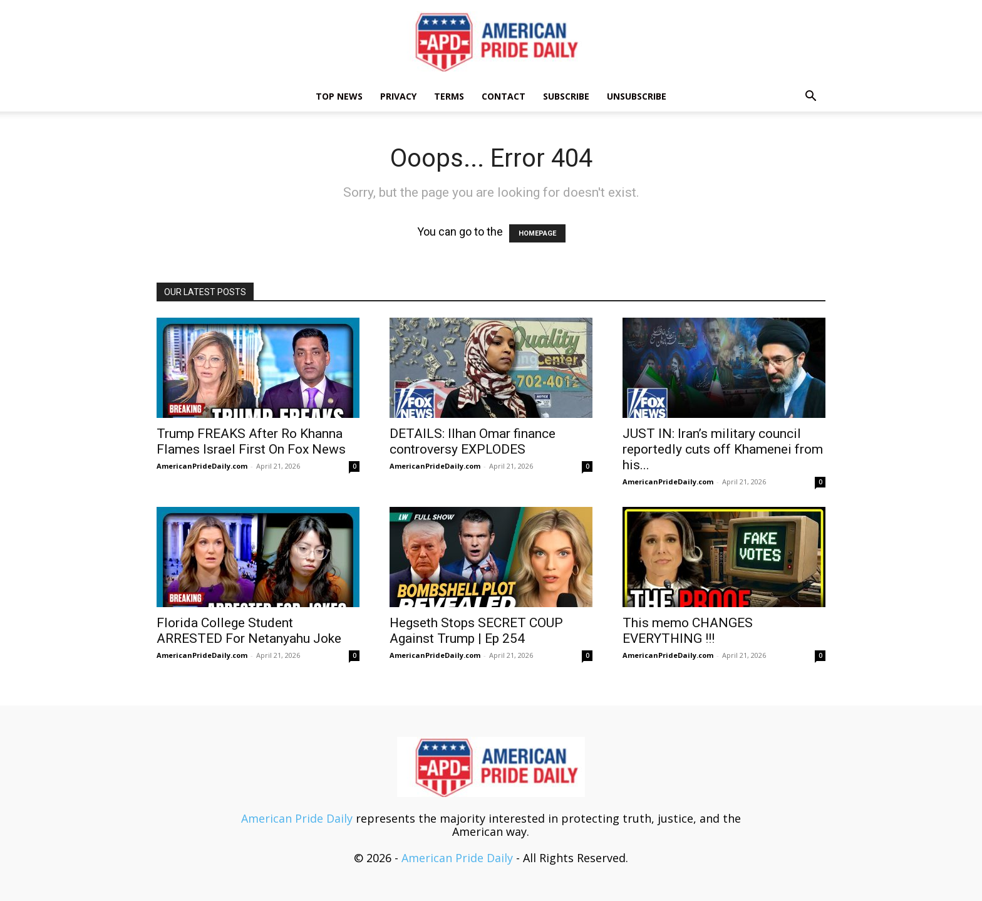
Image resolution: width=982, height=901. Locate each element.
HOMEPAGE (537, 233)
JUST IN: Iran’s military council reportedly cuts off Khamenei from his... (723, 449)
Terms (449, 96)
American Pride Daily (297, 818)
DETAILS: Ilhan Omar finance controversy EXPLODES (473, 441)
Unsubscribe (636, 96)
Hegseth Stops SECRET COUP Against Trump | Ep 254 (476, 630)
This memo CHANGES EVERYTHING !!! (688, 630)
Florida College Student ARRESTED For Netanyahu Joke (249, 630)
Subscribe (566, 96)
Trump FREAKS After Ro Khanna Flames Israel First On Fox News (251, 441)
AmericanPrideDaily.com (202, 466)
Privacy (398, 96)
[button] (810, 96)
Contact (503, 96)
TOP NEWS (339, 96)
